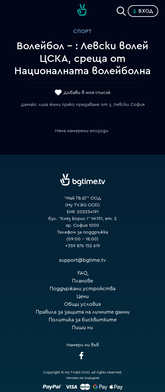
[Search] (121, 10)
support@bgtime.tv (82, 260)
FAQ (82, 273)
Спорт (82, 31)
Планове (82, 280)
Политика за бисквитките (83, 319)
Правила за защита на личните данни (83, 312)
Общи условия (82, 304)
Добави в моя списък (87, 93)
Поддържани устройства (82, 288)
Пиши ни (82, 327)
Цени (83, 296)
